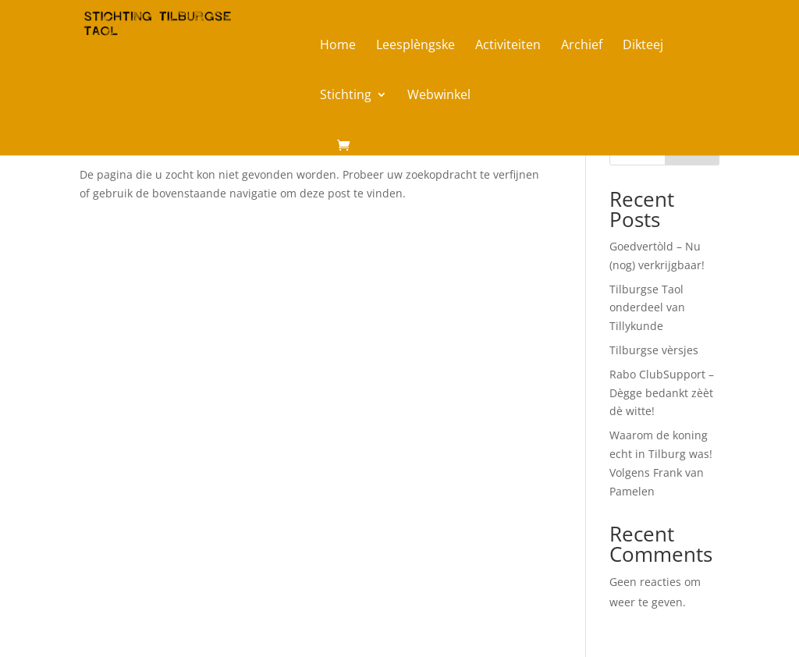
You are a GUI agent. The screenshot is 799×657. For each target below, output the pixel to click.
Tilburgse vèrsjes (653, 350)
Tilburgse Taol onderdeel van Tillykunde (647, 308)
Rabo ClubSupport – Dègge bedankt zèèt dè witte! (661, 393)
